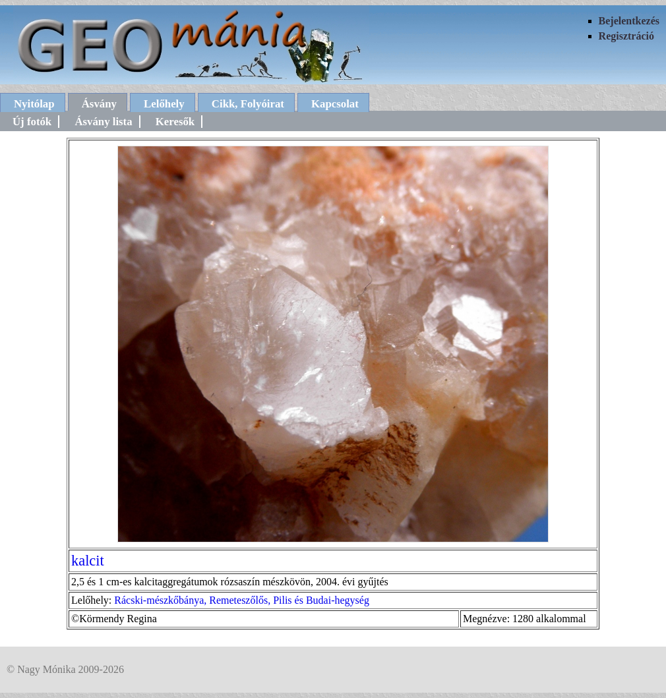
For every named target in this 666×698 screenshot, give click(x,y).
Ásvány (99, 104)
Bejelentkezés (629, 20)
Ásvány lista (103, 121)
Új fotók (32, 121)
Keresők (175, 121)
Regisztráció (626, 36)
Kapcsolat (335, 104)
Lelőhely (164, 104)
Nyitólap (34, 104)
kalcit (87, 560)
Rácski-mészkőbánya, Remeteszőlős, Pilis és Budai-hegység (241, 600)
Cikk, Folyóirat (248, 104)
